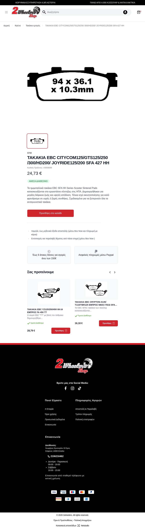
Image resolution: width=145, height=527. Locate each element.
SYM (29, 153)
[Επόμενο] (114, 272)
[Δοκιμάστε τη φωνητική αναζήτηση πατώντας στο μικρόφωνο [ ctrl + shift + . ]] (126, 12)
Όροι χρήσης (51, 414)
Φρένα (18, 25)
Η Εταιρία (49, 409)
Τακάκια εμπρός (33, 25)
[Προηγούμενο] (110, 272)
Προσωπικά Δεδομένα (55, 419)
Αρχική (6, 25)
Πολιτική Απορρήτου (82, 520)
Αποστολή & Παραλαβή (86, 409)
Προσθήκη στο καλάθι (50, 213)
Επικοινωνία (50, 424)
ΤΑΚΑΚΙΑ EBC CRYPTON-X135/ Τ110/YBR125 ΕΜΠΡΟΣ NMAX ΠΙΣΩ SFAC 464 (96, 303)
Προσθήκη (61, 331)
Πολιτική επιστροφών (84, 419)
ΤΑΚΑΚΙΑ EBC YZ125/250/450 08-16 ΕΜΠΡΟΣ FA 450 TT (45, 310)
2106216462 (57, 456)
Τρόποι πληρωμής (83, 414)
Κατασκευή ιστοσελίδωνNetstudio (72, 525)
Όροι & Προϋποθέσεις (63, 520)
